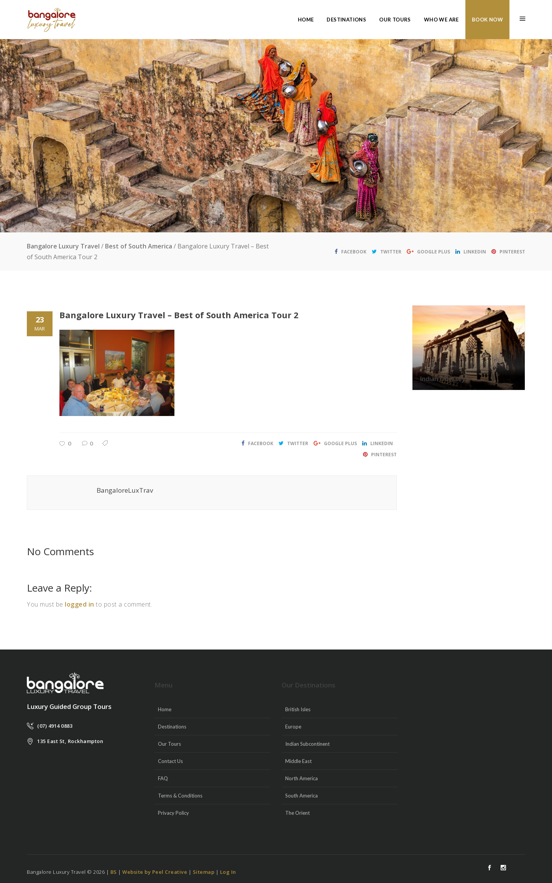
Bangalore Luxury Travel (63, 246)
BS (113, 871)
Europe (293, 727)
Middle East (298, 761)
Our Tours (169, 744)
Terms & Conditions (180, 796)
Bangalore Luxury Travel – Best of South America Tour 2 (179, 315)
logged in (79, 604)
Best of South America (138, 246)
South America (301, 796)
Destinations (172, 727)
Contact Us (170, 761)
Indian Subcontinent (307, 744)
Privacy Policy (173, 813)
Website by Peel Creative (154, 871)
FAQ (163, 778)
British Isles (297, 709)
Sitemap (204, 871)
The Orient (297, 813)
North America (301, 778)
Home (164, 709)
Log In (228, 871)
